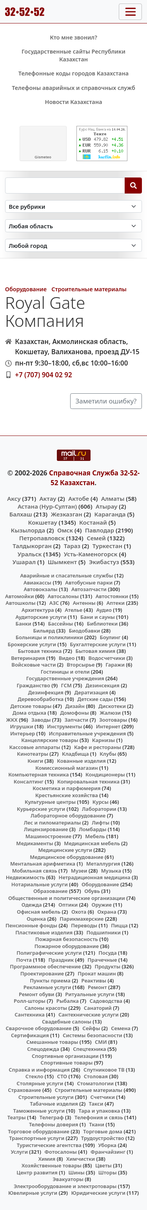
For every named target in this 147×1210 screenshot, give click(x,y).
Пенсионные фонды (31, 925)
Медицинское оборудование (66, 856)
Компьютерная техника (38, 774)
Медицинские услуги (65, 849)
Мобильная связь (34, 870)
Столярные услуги (39, 1083)
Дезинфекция (45, 692)
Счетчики (103, 1097)
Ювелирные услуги (32, 1192)
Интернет (108, 726)
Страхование (24, 1089)
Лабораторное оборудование (68, 815)
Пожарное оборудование (66, 946)
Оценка (36, 918)
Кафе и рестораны (97, 747)
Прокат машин (97, 973)
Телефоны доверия (53, 1124)
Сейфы (91, 1028)
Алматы (113, 498)
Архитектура (38, 609)
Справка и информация (39, 1069)
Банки (23, 623)
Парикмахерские (81, 918)
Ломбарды (92, 829)
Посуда (107, 952)
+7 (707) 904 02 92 (43, 374)
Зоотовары (113, 719)
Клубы (108, 753)
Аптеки (115, 602)
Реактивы (94, 980)
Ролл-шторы (29, 1000)
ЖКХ (11, 719)
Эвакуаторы (68, 1179)
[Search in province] (73, 225)
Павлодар (99, 530)
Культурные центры (50, 801)
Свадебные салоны (66, 1021)
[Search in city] (73, 245)
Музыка (111, 870)
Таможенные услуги (39, 1110)
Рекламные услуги (47, 987)
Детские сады (95, 699)
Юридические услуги (98, 1192)
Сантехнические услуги (88, 1014)
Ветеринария (28, 657)
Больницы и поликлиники (49, 637)
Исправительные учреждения (87, 733)
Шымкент (62, 562)
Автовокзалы (41, 589)
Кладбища (75, 753)
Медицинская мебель (92, 843)
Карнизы (103, 740)
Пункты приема (50, 980)
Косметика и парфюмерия (66, 788)
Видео (67, 657)
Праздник (61, 959)
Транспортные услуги (36, 1138)
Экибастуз (104, 562)
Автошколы (20, 602)
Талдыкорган (32, 546)
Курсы (101, 801)
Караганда (110, 514)
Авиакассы (37, 582)
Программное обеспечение (45, 966)
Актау (48, 498)
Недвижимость (25, 877)
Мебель (95, 836)
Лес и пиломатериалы (52, 822)
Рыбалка (67, 1000)
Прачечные (102, 959)
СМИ (101, 1041)
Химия (47, 1158)
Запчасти (77, 719)
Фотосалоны (61, 1151)
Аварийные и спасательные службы (66, 575)
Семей (96, 538)
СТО (62, 1076)
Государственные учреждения (65, 678)
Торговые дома (102, 1131)
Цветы (103, 1165)
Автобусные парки (89, 582)
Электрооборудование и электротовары (65, 1186)
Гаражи (115, 664)
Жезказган (66, 514)
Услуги (19, 1151)
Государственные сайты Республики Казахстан (73, 55)
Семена (121, 1028)
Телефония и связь (98, 1117)
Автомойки (19, 596)
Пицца (119, 925)
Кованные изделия (81, 760)
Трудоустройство (102, 1138)
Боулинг (110, 637)
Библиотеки (102, 623)
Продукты (107, 966)
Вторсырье (80, 664)
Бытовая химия (95, 650)
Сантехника (30, 1014)
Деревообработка (41, 699)
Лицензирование (46, 829)
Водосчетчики (107, 657)
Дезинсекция (102, 685)
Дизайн (75, 706)
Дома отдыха (29, 712)
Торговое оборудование (38, 1131)
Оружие (101, 904)
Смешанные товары (52, 1041)
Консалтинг (29, 781)
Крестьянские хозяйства (66, 795)
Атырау (106, 506)
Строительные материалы (89, 289)
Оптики (68, 904)
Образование (50, 891)
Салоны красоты (45, 1007)
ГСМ (66, 685)
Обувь (92, 891)
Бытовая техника (40, 650)
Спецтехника (89, 1048)
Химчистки (80, 1158)
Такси (96, 1103)
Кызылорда (28, 530)
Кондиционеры (105, 774)
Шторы (107, 1172)
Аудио (104, 609)
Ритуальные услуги (89, 994)
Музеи (79, 870)
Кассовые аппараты (34, 747)
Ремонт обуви (36, 994)
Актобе (78, 498)
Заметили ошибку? (106, 400)
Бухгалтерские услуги (97, 644)
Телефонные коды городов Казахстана (73, 73)
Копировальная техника (88, 781)
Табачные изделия (54, 1103)
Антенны (84, 602)
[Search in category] (73, 206)
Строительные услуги (46, 1097)
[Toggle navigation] (130, 12)
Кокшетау (42, 522)
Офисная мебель (38, 911)
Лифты (100, 822)
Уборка (107, 1145)
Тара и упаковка (99, 1110)
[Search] (133, 185)
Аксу (13, 498)
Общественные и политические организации (66, 898)
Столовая (96, 1076)
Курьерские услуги (41, 808)
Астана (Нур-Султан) (47, 506)
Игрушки (21, 726)
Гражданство (33, 685)
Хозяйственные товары (52, 1165)
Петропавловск (42, 538)
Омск (65, 530)
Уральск (30, 554)
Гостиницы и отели (65, 671)
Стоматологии (95, 1083)
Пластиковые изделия (44, 932)
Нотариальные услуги (39, 884)
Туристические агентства (49, 1145)
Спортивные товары (66, 1062)
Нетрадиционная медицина (95, 877)
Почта (24, 959)
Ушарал (24, 562)
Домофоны (74, 712)
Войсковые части (33, 664)
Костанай (93, 522)
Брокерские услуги (31, 644)
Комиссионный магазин (66, 767)
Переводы (84, 925)
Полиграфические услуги (49, 952)
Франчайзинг (108, 1151)
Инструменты (64, 726)
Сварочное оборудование (38, 1028)
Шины (77, 1172)
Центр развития (36, 1172)
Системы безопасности (92, 1035)
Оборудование (26, 289)
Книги (35, 760)
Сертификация (30, 1035)
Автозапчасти (89, 589)
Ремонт (97, 987)
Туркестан (107, 546)
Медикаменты (34, 843)
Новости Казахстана (73, 102)
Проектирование (42, 973)
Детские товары (30, 706)
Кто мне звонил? (73, 37)
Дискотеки (112, 706)
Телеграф (52, 1117)
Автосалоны (63, 596)
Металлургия (103, 863)
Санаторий (98, 1007)
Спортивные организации (65, 1055)
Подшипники (103, 932)
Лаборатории (99, 808)
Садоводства (105, 1000)
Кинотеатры (32, 753)
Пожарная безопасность (66, 939)
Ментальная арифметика (42, 863)
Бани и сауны (97, 616)
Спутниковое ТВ (103, 1069)
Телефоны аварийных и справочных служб (73, 87)
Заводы (41, 719)
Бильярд (44, 630)
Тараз (72, 546)
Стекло (34, 1076)
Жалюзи (110, 712)
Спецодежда (43, 1048)
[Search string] (65, 185)
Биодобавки (84, 630)
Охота (78, 911)
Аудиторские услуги (40, 616)
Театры (16, 1117)
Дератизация (91, 692)
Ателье (73, 609)
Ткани (96, 1124)
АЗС (54, 602)
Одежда (32, 904)
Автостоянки (112, 596)
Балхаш (20, 514)
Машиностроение (48, 836)
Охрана (106, 911)
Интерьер (22, 733)
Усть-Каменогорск (91, 554)
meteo (42, 157)
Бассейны (60, 623)
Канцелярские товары (49, 740)
